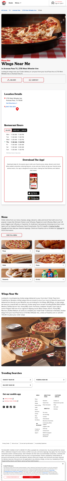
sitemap (59, 228)
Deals (11, 3)
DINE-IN (24, 130)
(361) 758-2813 (10, 107)
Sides (16, 265)
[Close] (63, 464)
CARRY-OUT (16, 130)
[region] (33, 471)
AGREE (31, 477)
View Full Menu (11, 235)
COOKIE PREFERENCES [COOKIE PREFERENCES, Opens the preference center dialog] (12, 477)
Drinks (50, 279)
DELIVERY (8, 130)
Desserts (16, 279)
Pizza (16, 251)
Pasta (50, 265)
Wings (50, 251)
